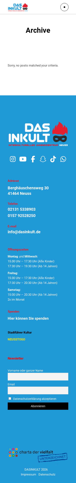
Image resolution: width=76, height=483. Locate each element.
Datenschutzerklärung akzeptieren (34, 398)
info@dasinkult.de (24, 231)
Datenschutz (47, 474)
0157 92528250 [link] (21, 215)
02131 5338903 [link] (21, 209)
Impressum (28, 474)
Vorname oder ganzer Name (25, 370)
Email (11, 384)
